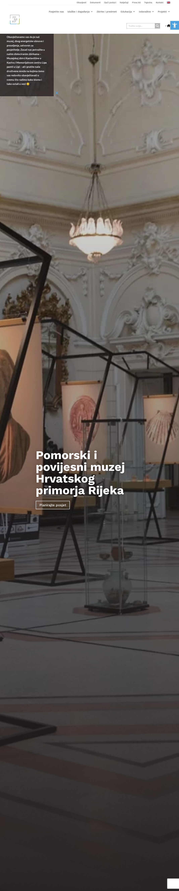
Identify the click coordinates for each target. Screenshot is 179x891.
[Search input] (141, 26)
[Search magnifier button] (157, 25)
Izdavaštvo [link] (145, 11)
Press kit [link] (136, 2)
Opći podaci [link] (110, 2)
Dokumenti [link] (95, 2)
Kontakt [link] (159, 2)
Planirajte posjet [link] (52, 505)
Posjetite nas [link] (56, 11)
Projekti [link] (162, 11)
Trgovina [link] (148, 2)
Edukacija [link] (126, 11)
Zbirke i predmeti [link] (107, 11)
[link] (174, 25)
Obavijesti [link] (81, 2)
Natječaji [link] (124, 2)
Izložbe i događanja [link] (78, 11)
